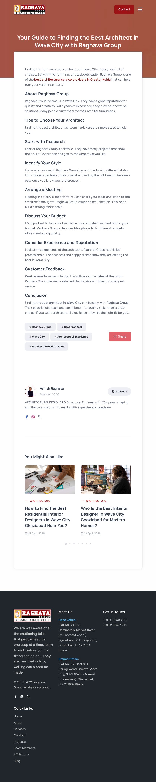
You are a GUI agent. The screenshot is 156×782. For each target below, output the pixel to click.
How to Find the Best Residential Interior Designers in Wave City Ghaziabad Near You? (47, 516)
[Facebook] (16, 697)
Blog (17, 761)
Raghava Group (41, 327)
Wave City (38, 336)
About (18, 723)
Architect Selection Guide (48, 346)
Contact (124, 9)
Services (20, 729)
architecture (40, 500)
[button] (66, 544)
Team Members (24, 748)
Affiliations (21, 754)
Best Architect (73, 327)
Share (120, 336)
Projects (20, 742)
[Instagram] (22, 697)
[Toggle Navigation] (140, 9)
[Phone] (28, 697)
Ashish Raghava (52, 388)
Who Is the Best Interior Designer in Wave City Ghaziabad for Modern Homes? (104, 516)
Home (18, 716)
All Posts (119, 391)
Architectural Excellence (72, 336)
